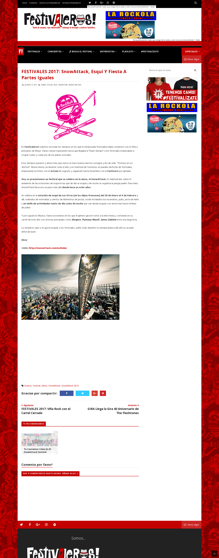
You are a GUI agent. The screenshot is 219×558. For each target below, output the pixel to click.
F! (21, 51)
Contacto (33, 3)
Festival (36, 385)
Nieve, (56, 85)
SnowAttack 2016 (70, 385)
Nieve (44, 385)
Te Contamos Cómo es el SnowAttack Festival (37, 450)
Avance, (44, 85)
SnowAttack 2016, (75, 85)
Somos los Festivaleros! (49, 3)
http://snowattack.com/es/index (48, 248)
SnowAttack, (63, 85)
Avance (28, 385)
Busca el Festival (80, 51)
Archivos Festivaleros (71, 3)
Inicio (25, 3)
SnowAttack (54, 385)
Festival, (50, 85)
